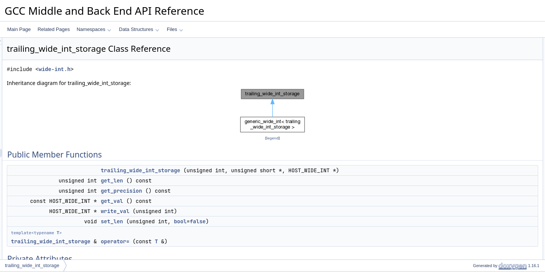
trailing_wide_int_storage (235, 170)
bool (274, 221)
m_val (473, 133)
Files (175, 29)
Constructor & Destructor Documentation (501, 150)
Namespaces (93, 29)
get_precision (216, 190)
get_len (206, 180)
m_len (473, 125)
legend (274, 138)
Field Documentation (481, 224)
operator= (209, 241)
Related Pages (53, 29)
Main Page (19, 29)
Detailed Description (481, 141)
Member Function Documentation (494, 166)
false (292, 221)
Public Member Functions (486, 42)
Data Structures (139, 29)
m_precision (479, 116)
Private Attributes (478, 108)
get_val (206, 201)
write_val (209, 211)
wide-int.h (149, 69)
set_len (206, 221)
